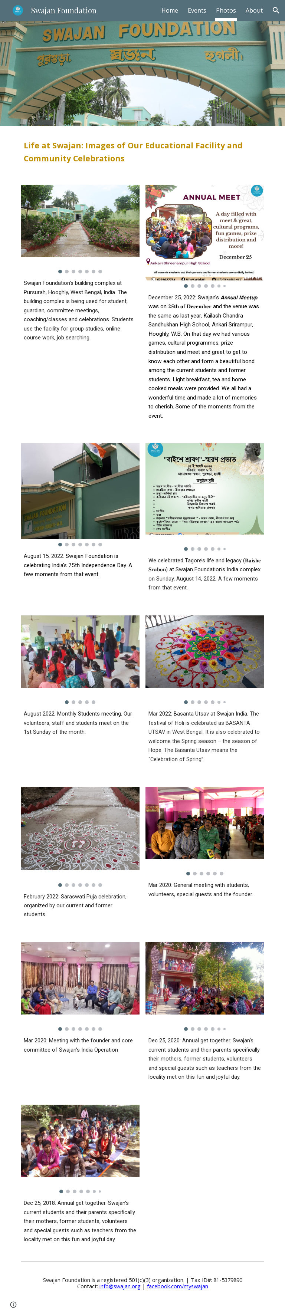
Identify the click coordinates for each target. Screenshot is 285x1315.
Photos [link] (226, 10)
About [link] (254, 10)
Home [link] (169, 10)
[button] (276, 10)
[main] (142, 151)
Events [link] (197, 10)
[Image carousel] (80, 229)
